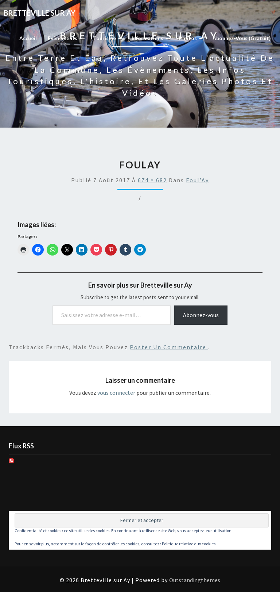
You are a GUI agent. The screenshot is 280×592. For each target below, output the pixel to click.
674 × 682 (152, 180)
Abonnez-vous (201, 315)
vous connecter (116, 392)
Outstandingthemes (194, 580)
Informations (150, 38)
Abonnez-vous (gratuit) (242, 38)
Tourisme (107, 38)
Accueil (28, 38)
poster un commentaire (169, 347)
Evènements (65, 38)
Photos (190, 38)
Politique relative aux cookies (188, 543)
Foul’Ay (197, 180)
